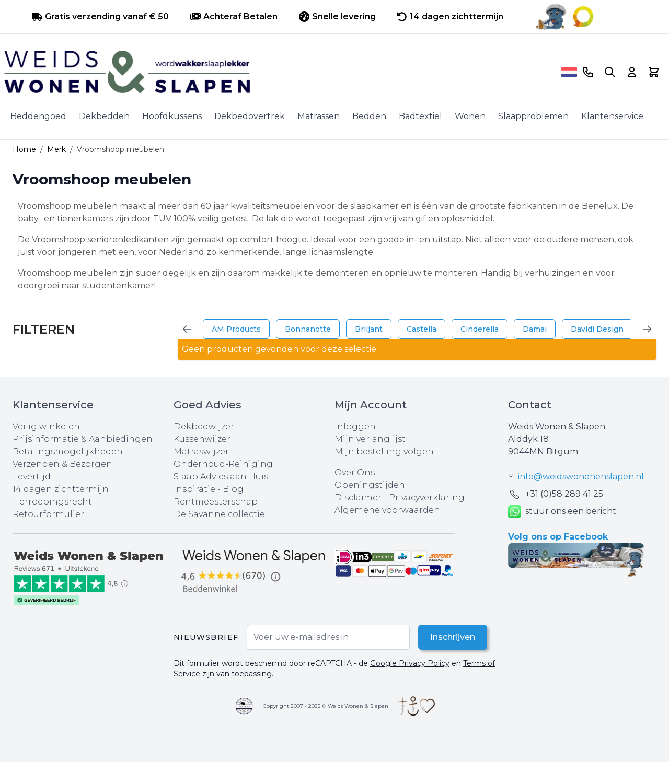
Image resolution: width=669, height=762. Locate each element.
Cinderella (479, 329)
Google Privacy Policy (409, 663)
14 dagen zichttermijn (61, 489)
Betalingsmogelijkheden (68, 451)
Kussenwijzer (202, 439)
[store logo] (280, 72)
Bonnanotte (308, 329)
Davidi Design (597, 329)
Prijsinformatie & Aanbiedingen (83, 439)
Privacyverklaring (427, 497)
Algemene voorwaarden (387, 510)
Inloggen (355, 426)
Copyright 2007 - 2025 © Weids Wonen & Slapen (325, 705)
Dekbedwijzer (204, 426)
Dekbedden (104, 116)
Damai (535, 329)
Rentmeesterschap (216, 502)
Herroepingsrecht (52, 502)
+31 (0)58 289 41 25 (564, 494)
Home (24, 149)
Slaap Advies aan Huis (221, 477)
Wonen (470, 116)
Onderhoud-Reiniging (223, 464)
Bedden (369, 116)
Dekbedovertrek (249, 116)
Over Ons (354, 472)
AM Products (236, 329)
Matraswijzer (201, 451)
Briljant (369, 329)
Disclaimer (359, 497)
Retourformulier (48, 514)
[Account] (632, 72)
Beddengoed (38, 116)
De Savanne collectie (219, 514)
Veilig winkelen (46, 426)
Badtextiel (420, 116)
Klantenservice (612, 116)
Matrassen (318, 116)
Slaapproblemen (533, 116)
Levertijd (32, 477)
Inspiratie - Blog (209, 489)
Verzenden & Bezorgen (62, 464)
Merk (56, 149)
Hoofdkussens (172, 116)
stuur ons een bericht (562, 511)
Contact (529, 404)
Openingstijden (369, 485)
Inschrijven (452, 637)
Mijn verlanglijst (370, 439)
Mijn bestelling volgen (384, 451)
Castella (421, 329)
